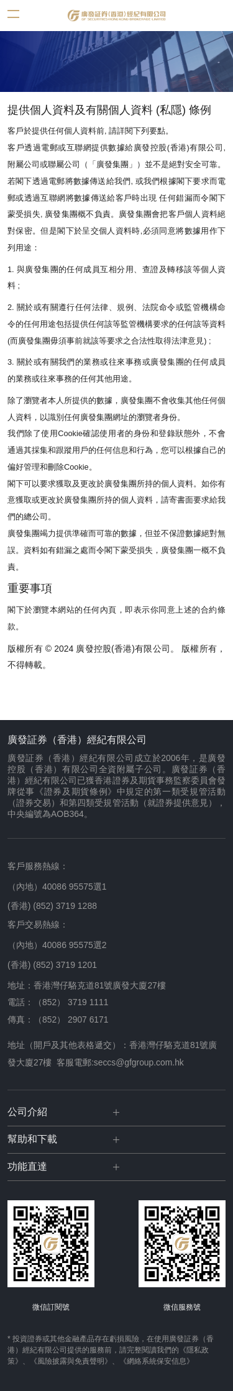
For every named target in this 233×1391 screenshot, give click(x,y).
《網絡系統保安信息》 (156, 1361)
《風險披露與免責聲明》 (71, 1361)
